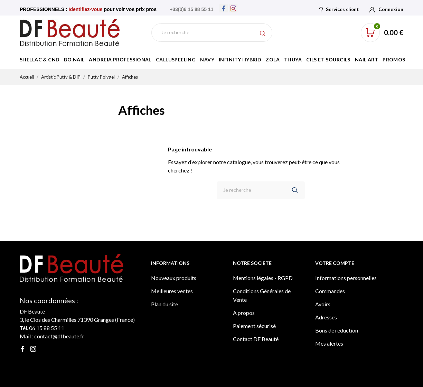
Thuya (293, 59)
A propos (244, 312)
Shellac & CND (39, 59)
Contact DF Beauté (256, 339)
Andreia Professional (120, 59)
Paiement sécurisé (254, 325)
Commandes (330, 291)
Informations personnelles (346, 278)
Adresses (326, 317)
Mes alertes (329, 343)
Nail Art (366, 59)
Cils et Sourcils (328, 59)
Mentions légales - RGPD (263, 278)
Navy (207, 59)
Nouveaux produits (173, 278)
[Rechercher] (211, 32)
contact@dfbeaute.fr (59, 336)
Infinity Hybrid (240, 59)
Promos (394, 59)
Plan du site (164, 304)
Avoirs (322, 304)
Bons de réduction (336, 330)
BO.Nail (74, 59)
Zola (273, 59)
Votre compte (334, 263)
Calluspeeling (176, 59)
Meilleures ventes (172, 291)
